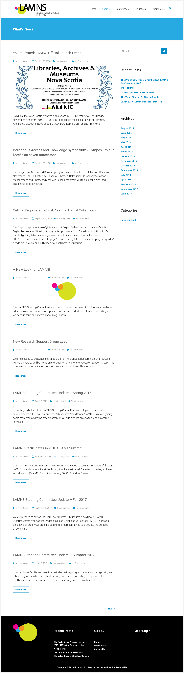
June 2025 (126, 133)
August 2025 (127, 128)
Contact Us (159, 9)
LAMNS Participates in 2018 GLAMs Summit (47, 448)
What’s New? (100, 646)
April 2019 (126, 147)
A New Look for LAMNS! (31, 270)
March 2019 (127, 151)
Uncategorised (62, 61)
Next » (111, 608)
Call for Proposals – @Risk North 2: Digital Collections (54, 210)
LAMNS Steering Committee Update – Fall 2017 (50, 500)
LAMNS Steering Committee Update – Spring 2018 (52, 393)
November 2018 (129, 161)
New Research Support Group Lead (40, 342)
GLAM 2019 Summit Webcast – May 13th (142, 101)
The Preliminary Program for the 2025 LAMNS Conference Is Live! (144, 82)
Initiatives (141, 9)
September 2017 (129, 189)
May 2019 (126, 142)
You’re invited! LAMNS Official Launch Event (47, 53)
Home (93, 9)
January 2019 (128, 156)
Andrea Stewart (22, 61)
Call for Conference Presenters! (137, 92)
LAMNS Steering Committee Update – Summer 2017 (54, 555)
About (105, 9)
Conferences (122, 9)
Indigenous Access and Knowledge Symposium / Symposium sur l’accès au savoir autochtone (63, 152)
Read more (20, 133)
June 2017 (126, 193)
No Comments (81, 61)
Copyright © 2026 (65, 667)
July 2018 (126, 175)
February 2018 (128, 184)
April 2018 (126, 179)
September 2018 (129, 170)
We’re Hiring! (127, 88)
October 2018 (128, 165)
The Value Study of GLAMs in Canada (140, 97)
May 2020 (126, 137)
